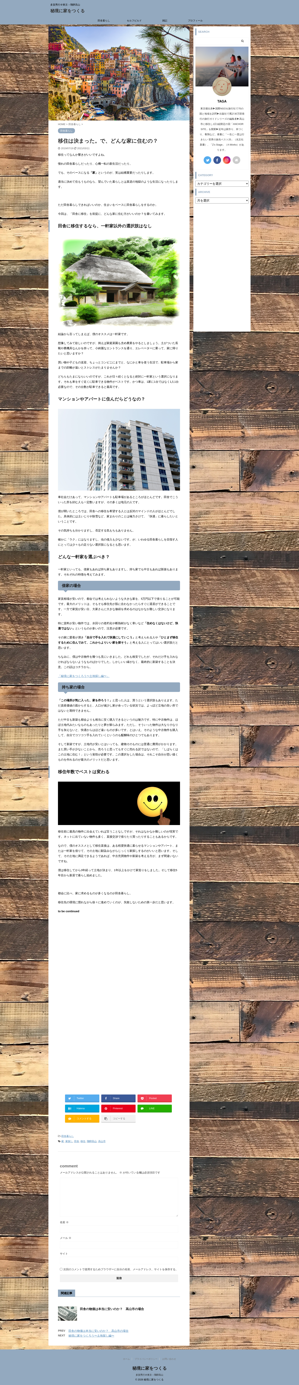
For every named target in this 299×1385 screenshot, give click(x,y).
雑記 (164, 20)
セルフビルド (134, 20)
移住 (82, 1141)
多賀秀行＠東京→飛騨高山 (149, 1375)
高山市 (102, 1141)
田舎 (76, 1141)
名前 (64, 1222)
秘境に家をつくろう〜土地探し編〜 (91, 1335)
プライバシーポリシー (146, 1359)
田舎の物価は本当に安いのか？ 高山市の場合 (112, 1309)
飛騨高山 (92, 1141)
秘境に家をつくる (67, 10)
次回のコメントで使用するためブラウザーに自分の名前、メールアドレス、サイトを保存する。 (120, 1269)
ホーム (126, 1359)
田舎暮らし (104, 20)
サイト (64, 1253)
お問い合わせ (169, 1359)
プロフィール (195, 20)
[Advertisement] (119, 948)
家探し (69, 1141)
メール (65, 1237)
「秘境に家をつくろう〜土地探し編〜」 (83, 676)
